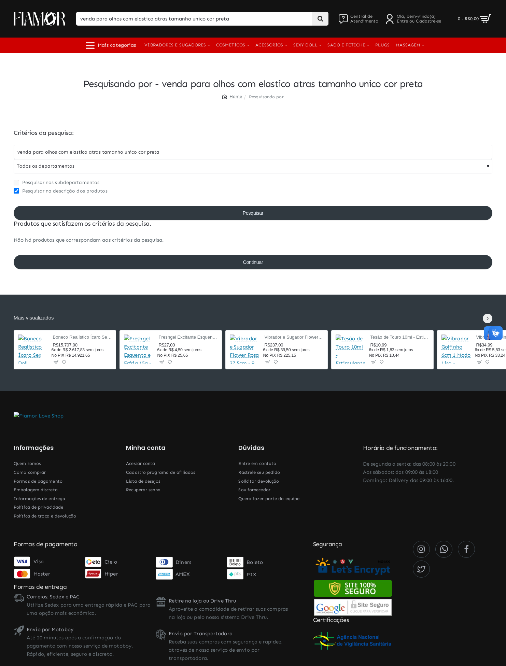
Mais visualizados (34, 318)
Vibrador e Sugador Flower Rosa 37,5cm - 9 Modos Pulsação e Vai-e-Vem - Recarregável (294, 337)
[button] (56, 362)
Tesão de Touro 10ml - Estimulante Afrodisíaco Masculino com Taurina (400, 337)
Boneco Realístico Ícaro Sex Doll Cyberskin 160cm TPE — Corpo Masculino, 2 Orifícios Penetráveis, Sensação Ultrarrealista (82, 337)
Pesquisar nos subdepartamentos (56, 182)
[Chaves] (253, 152)
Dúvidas (251, 447)
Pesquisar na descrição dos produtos (61, 191)
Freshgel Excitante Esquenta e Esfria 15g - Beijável (188, 337)
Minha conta (146, 447)
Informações (34, 447)
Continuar (253, 262)
